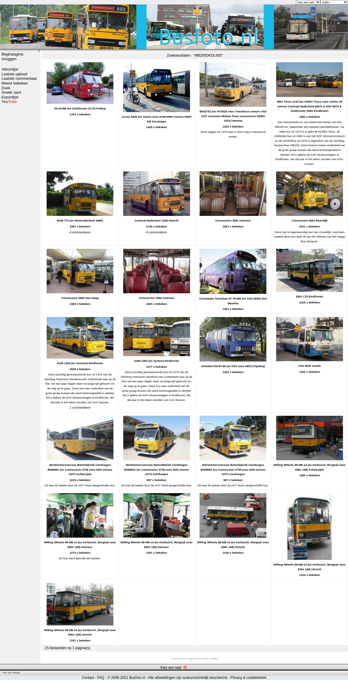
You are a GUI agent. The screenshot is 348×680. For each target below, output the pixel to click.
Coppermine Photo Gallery (202, 658)
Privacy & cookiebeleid (248, 678)
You (9, 101)
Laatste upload (14, 74)
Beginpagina (12, 54)
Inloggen (9, 59)
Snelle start (11, 92)
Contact (88, 678)
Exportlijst (9, 97)
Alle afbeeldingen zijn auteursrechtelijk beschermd (187, 678)
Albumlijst (9, 69)
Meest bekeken (14, 83)
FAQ (100, 678)
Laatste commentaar (19, 78)
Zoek (5, 88)
